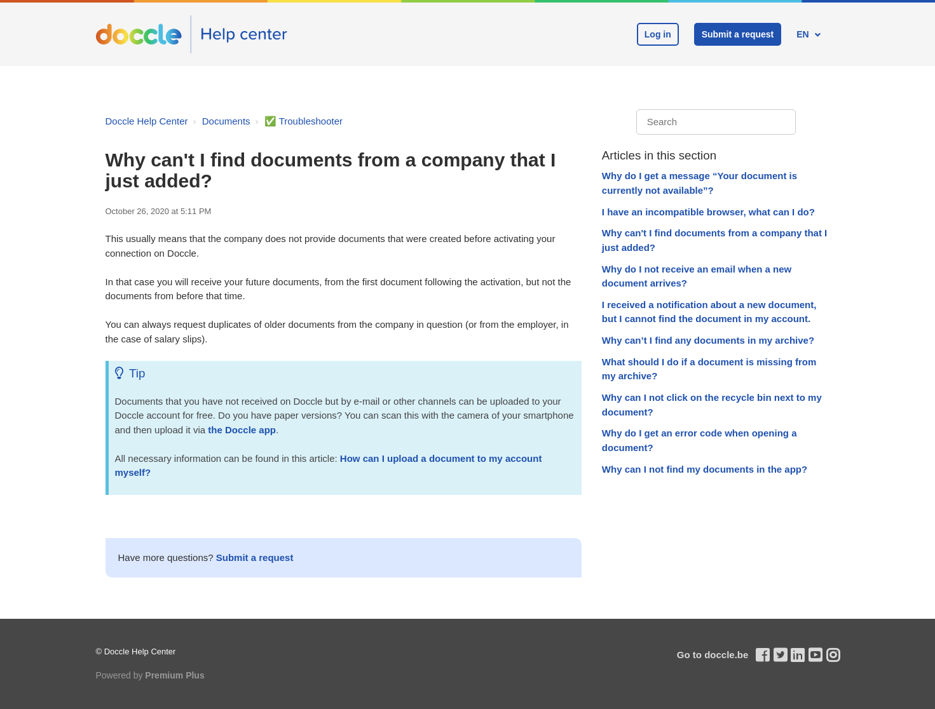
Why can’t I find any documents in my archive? (708, 340)
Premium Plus (174, 675)
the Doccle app (242, 429)
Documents (226, 121)
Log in (658, 34)
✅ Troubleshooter (303, 121)
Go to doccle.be (713, 654)
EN (803, 34)
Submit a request (738, 34)
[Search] (716, 122)
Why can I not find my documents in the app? (704, 469)
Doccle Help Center (147, 121)
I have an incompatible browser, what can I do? (708, 211)
